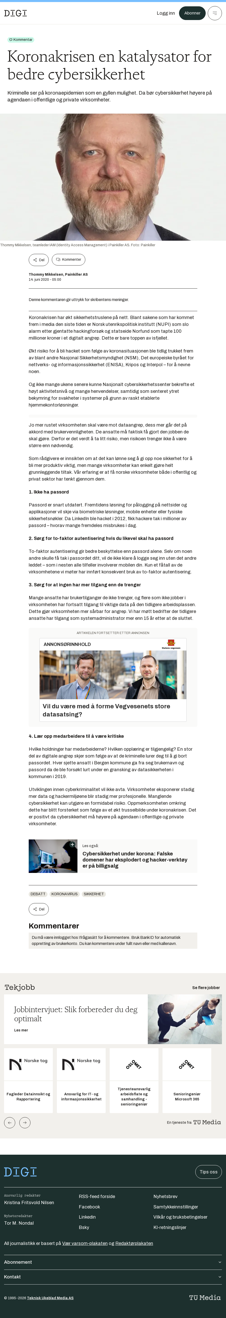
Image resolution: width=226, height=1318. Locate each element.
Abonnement (113, 1262)
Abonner (191, 13)
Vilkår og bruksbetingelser (180, 1217)
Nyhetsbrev (165, 1196)
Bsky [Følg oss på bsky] (84, 1227)
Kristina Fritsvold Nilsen (29, 1202)
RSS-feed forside (97, 1196)
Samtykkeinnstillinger (175, 1206)
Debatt (38, 894)
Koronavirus (65, 894)
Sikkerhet (94, 894)
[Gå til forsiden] (15, 13)
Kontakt (113, 1276)
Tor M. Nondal (19, 1223)
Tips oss (209, 1171)
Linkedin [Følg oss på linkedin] (87, 1217)
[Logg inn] (164, 13)
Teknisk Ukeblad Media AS (50, 1298)
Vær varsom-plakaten (85, 1243)
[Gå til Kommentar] (20, 39)
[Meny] (215, 13)
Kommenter (68, 260)
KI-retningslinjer (169, 1227)
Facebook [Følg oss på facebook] (89, 1206)
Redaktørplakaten (134, 1243)
